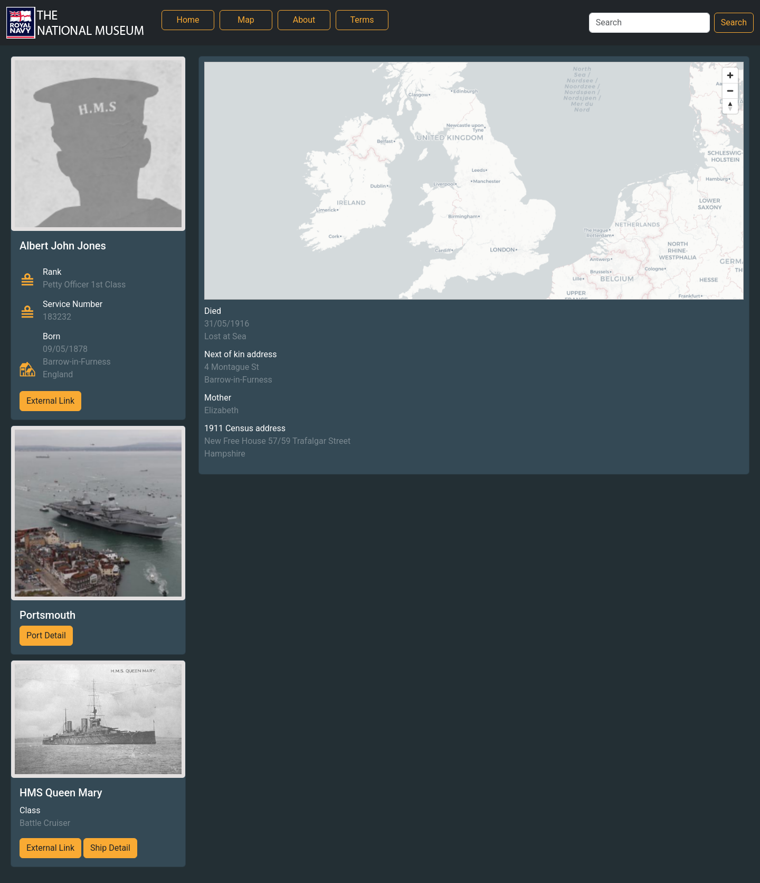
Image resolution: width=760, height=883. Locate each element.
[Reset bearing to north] (730, 106)
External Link (50, 401)
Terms (362, 20)
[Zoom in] (730, 75)
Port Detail (46, 635)
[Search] (649, 23)
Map (246, 20)
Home (187, 20)
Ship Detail (110, 848)
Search (734, 22)
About (304, 20)
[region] (474, 180)
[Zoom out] (730, 90)
